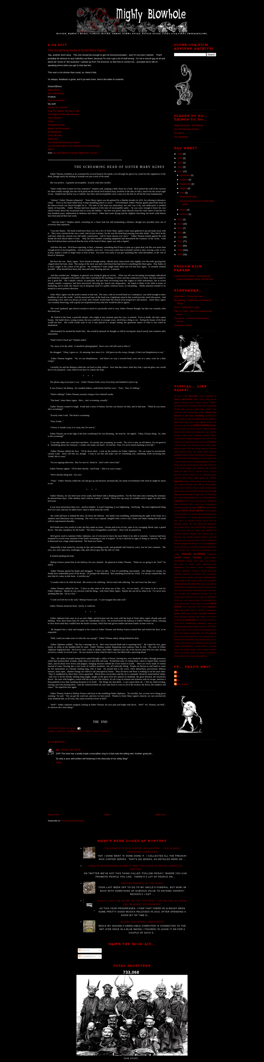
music (177, 557)
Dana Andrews (180, 452)
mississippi (203, 547)
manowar (182, 540)
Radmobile (197, 590)
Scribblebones (206, 600)
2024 (180, 154)
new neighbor (210, 561)
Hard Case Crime (192, 501)
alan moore (211, 399)
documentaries (182, 458)
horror (61, 731)
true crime (199, 636)
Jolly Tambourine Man (202, 524)
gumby (213, 494)
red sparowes (193, 593)
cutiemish (212, 448)
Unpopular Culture (183, 325)
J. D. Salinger (192, 517)
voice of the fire (210, 643)
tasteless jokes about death (186, 626)
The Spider (205, 630)
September (185, 184)
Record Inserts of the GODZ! (142, 883)
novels (204, 571)
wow (193, 656)
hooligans (193, 508)
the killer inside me (181, 630)
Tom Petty (205, 633)
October (184, 179)
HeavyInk (184, 504)
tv (215, 636)
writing (198, 656)
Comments (87, 956)
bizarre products (209, 419)
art (187, 409)
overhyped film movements (204, 574)
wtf (202, 656)
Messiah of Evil (198, 544)
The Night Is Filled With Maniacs (64, 114)
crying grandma (201, 448)
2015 (180, 224)
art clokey (194, 409)
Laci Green (181, 530)
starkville (191, 617)
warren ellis (178, 650)
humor (184, 514)
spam (176, 617)
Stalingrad (183, 617)
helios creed (194, 504)
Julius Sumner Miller (198, 527)
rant (210, 590)
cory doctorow (193, 445)
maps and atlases (193, 540)
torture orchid (179, 636)
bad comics (206, 409)
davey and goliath (195, 452)
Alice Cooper (195, 403)
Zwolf (177, 676)
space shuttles (192, 613)
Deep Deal (193, 455)
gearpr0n (193, 491)
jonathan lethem (183, 527)
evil (206, 468)
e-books (213, 462)
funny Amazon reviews (189, 488)
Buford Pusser (209, 429)
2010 (180, 245)
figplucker (179, 481)
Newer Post (53, 814)
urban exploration (187, 640)
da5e (177, 680)
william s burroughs (182, 653)
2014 (180, 228)
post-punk (185, 584)
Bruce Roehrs (196, 429)
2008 (180, 254)
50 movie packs (181, 396)
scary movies (194, 600)
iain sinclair (192, 514)
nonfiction (186, 571)
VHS (183, 643)
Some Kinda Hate (188, 196)
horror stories (210, 511)
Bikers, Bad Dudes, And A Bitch (142, 922)
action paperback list (207, 396)
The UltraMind (181, 137)
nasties (189, 561)
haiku (214, 498)
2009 (180, 250)
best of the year (188, 419)
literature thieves (201, 537)
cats (206, 432)
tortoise (213, 633)
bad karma (188, 412)
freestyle (189, 484)
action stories (199, 399)
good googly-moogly (191, 494)
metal (207, 543)
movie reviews (193, 554)
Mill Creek (185, 547)
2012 (180, 237)
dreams (190, 462)
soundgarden (211, 610)
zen (205, 656)
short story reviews (199, 607)
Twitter (177, 639)
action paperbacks (183, 399)
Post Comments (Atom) (72, 820)
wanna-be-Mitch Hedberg (205, 646)
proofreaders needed (183, 587)
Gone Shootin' (55, 118)
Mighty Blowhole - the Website (189, 125)
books (213, 425)
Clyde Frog (189, 442)
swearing (202, 623)
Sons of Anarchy (198, 610)
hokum (213, 504)
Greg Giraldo (205, 494)
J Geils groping (180, 517)
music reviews (192, 557)
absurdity (193, 396)
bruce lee (185, 429)
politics (200, 581)
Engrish (189, 468)
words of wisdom (198, 653)
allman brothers (209, 403)
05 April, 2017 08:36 (71, 749)
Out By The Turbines (58, 107)
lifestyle (206, 534)
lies (199, 534)
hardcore (203, 501)
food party (212, 481)
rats (175, 594)
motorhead (205, 550)
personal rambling (203, 577)
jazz (200, 517)
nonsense (196, 571)
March (183, 209)
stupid (182, 620)
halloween (179, 501)
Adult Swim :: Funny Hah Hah (188, 296)
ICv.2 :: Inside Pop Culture (187, 307)
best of (177, 419)
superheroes (191, 623)
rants (214, 590)
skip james (185, 610)
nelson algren (198, 561)
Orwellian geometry (182, 574)
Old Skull (212, 571)
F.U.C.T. (192, 471)
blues (203, 422)
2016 (180, 219)
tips (198, 633)
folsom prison (201, 481)
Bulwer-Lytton (179, 432)
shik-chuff (205, 604)
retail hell (188, 597)
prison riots (205, 584)
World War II (185, 656)
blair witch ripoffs (192, 422)
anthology (193, 406)
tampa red (211, 623)
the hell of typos (210, 626)
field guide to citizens (205, 478)
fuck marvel (210, 484)
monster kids (184, 550)
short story (187, 607)
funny (176, 488)
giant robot (209, 491)
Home (107, 814)
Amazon (185, 406)
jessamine (206, 517)
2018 (180, 167)
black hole (179, 422)
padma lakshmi (180, 577)
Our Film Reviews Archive (186, 129)
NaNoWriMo (179, 561)
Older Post (160, 814)
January (184, 214)
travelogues (189, 636)
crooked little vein (187, 448)
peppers (190, 577)
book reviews (201, 425)
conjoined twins (180, 445)
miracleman (193, 547)
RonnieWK (212, 597)
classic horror (179, 442)
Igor (58, 749)
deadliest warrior (181, 455)
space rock (179, 613)
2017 (180, 171)
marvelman (212, 540)
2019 (180, 162)
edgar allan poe (180, 465)
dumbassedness (201, 461)
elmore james (192, 465)
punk (201, 587)
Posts (84, 950)
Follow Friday (190, 481)
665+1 (51, 149)
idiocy (200, 514)
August (184, 188)
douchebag (193, 458)
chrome (203, 439)
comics (212, 442)
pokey (193, 580)
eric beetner (198, 468)
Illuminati (207, 514)
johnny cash (187, 524)
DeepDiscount (203, 455)
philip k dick (185, 580)
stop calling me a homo (206, 617)
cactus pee (190, 432)
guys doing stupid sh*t (189, 497)
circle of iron (211, 439)
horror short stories (79, 731)
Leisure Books (189, 534)
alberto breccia (181, 402)
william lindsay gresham (206, 650)
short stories (101, 731)
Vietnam (188, 643)
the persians (194, 630)
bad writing (199, 412)
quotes (190, 590)
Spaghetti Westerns (207, 613)
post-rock (195, 584)
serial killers (196, 604)
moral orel (195, 550)
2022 (180, 158)
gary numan (185, 491)
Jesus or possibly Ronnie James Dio (195, 521)
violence (200, 643)
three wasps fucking (187, 633)
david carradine (210, 452)
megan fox (186, 543)
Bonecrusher (188, 425)
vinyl (194, 643)
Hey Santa (205, 504)
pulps (196, 587)
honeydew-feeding (181, 508)
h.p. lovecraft (205, 497)
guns (176, 498)
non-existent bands (194, 567)
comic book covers (201, 442)
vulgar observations (183, 646)
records (181, 593)
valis (197, 640)
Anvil (209, 406)
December (185, 175)
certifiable (197, 435)
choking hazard (192, 438)
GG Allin (201, 491)
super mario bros (209, 620)
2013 (180, 232)
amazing (178, 406)
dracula (183, 462)
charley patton (179, 439)
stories (176, 620)
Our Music (179, 133)
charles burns (209, 435)
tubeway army (208, 636)
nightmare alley (209, 564)
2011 (180, 241)
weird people (190, 649)
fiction (190, 478)
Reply (58, 762)
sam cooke (184, 600)
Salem (176, 600)
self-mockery (185, 604)
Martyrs (204, 540)
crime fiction (205, 445)
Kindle (209, 527)
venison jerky (204, 640)
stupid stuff (190, 620)
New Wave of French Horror (187, 564)
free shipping (179, 484)
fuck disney (199, 484)
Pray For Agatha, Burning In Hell (63, 111)
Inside (213, 514)
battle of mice (210, 416)
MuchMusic (211, 554)
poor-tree (207, 581)
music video (210, 557)
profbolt (213, 584)
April (182, 192)
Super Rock (179, 623)
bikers (198, 419)
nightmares (179, 567)
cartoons (200, 432)
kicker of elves (182, 684)
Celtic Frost (187, 435)
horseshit (177, 514)
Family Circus (202, 471)
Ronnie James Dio (200, 597)
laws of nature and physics (200, 530)
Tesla (201, 626)
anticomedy (202, 406)
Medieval (177, 544)
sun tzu (199, 620)
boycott (177, 429)
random (205, 590)
